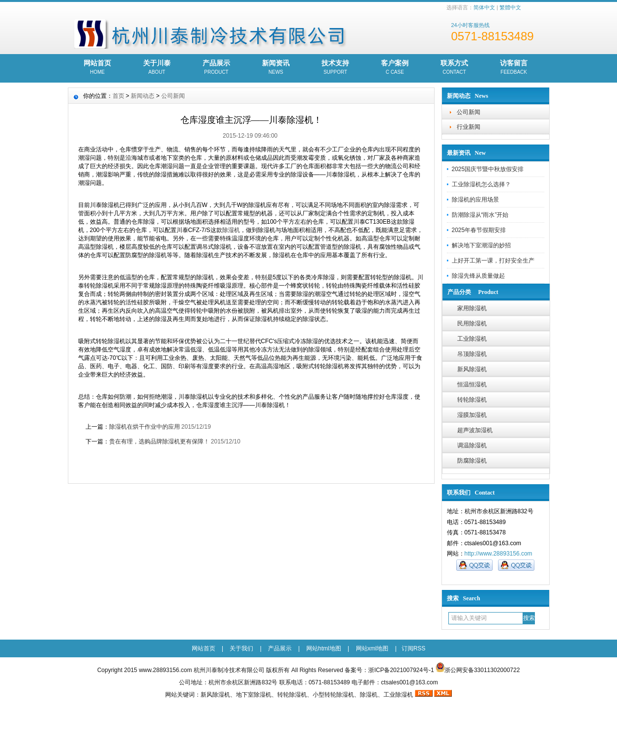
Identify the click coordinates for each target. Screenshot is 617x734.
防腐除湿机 (472, 460)
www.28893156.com (165, 670)
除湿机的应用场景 (475, 199)
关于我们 (241, 648)
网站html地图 (323, 648)
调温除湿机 (472, 445)
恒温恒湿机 (472, 384)
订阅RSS (414, 648)
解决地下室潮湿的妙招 (481, 245)
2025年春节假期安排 (479, 230)
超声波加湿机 (475, 430)
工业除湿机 (472, 338)
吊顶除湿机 (472, 354)
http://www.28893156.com (498, 553)
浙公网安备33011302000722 (482, 670)
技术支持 (335, 68)
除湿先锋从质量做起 (478, 275)
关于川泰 (157, 68)
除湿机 (231, 230)
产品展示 (216, 68)
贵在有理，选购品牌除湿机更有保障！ (159, 441)
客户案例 (395, 68)
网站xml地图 (372, 648)
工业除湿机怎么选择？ (481, 184)
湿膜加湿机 (472, 414)
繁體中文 (510, 7)
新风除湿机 (472, 369)
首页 (118, 95)
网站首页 (97, 68)
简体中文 (484, 7)
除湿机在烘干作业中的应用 (144, 426)
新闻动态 (142, 95)
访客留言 (514, 68)
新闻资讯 (276, 68)
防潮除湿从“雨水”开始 (480, 214)
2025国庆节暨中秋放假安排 (488, 169)
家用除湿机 (472, 308)
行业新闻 (468, 126)
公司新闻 (468, 112)
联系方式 (454, 68)
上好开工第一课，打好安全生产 (493, 260)
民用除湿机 (472, 323)
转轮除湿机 (472, 399)
